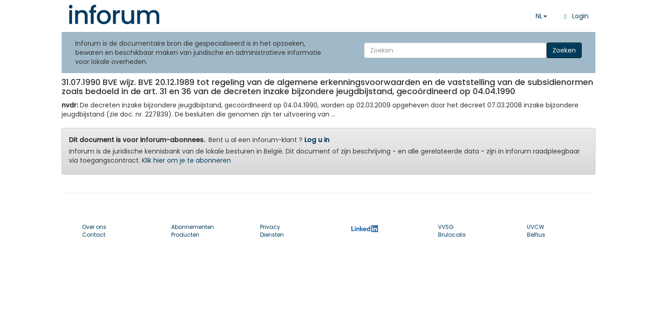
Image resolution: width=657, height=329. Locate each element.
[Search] (455, 50)
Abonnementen (192, 227)
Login (575, 16)
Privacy (270, 227)
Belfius (536, 235)
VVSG (446, 227)
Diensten (272, 235)
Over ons (94, 227)
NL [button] (541, 16)
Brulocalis (452, 235)
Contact (93, 235)
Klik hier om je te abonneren (186, 160)
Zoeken (564, 50)
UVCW (535, 227)
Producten (185, 235)
